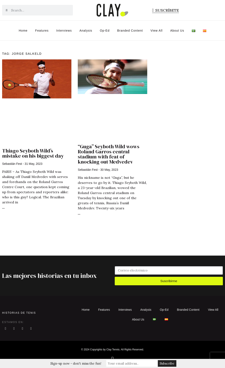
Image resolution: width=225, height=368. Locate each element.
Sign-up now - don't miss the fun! (75, 363)
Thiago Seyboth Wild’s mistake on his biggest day (33, 153)
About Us (177, 30)
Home (23, 30)
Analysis (85, 30)
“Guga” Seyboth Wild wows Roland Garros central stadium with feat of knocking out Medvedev (108, 154)
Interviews (64, 30)
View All (156, 30)
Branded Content (130, 30)
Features (42, 30)
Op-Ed (104, 30)
